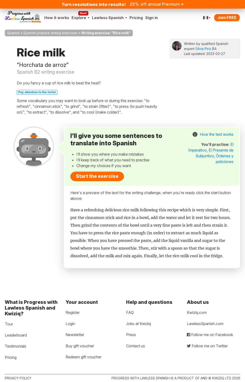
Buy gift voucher (80, 346)
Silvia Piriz (203, 49)
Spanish (13, 33)
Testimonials (15, 346)
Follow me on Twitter (207, 346)
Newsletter (75, 334)
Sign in (151, 17)
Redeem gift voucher (83, 357)
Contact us (135, 346)
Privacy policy (18, 378)
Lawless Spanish (109, 17)
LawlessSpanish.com (205, 323)
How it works (56, 17)
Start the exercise (97, 176)
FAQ (130, 312)
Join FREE (226, 17)
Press (131, 334)
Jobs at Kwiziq (138, 323)
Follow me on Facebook (210, 334)
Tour (9, 324)
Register (73, 312)
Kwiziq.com (197, 312)
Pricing (136, 17)
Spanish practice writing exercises (50, 33)
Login (70, 323)
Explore (80, 17)
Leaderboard (16, 335)
